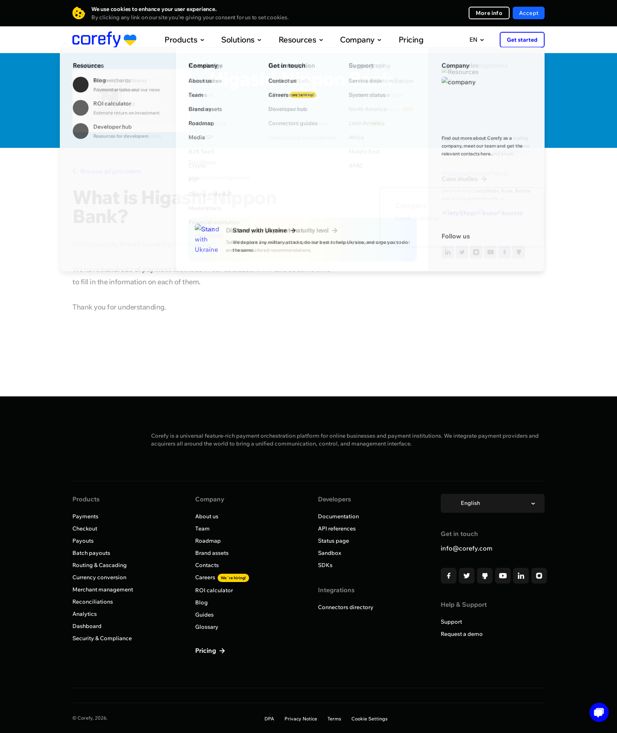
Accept (528, 13)
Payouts (83, 540)
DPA (269, 719)
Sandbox (329, 552)
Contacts (207, 565)
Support (451, 621)
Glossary (206, 626)
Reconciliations (92, 601)
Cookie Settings (369, 719)
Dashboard (87, 626)
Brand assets (212, 552)
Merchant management (102, 589)
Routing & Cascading (99, 565)
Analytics (84, 613)
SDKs (325, 565)
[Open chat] (596, 712)
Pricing (395, 39)
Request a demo (462, 633)
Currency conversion (99, 577)
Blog (201, 602)
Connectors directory (345, 607)
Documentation (338, 516)
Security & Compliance (102, 638)
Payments (85, 516)
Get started (522, 39)
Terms (334, 719)
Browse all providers (106, 171)
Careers (222, 577)
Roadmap (208, 540)
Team (202, 528)
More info (489, 13)
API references (337, 528)
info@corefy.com (466, 548)
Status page (333, 540)
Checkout (84, 528)
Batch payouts (91, 552)
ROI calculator (214, 590)
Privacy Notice (300, 719)
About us (206, 516)
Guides (204, 614)
